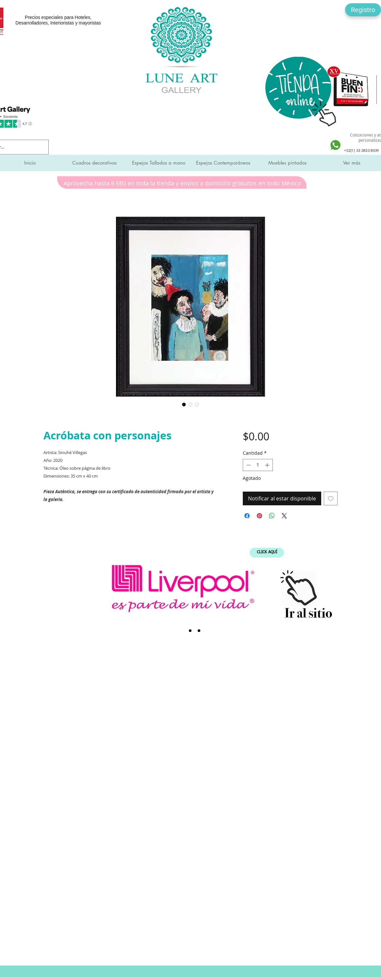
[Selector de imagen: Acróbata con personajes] (184, 404)
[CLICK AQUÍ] (267, 553)
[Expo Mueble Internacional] (199, 630)
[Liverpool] (181, 630)
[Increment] (268, 465)
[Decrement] (248, 465)
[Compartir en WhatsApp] (272, 516)
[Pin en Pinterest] (259, 516)
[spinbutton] (258, 465)
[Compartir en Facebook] (247, 516)
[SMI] (190, 630)
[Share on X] (284, 516)
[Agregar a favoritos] (331, 498)
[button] (363, 9)
